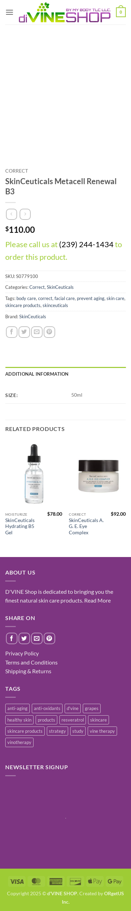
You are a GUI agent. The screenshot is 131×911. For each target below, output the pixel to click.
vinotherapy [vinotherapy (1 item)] (19, 742)
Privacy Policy (22, 653)
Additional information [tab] (37, 374)
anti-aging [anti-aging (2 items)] (17, 708)
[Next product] (11, 214)
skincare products (23, 305)
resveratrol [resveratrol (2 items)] (72, 720)
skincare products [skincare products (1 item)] (25, 731)
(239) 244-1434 (86, 244)
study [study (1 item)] (77, 731)
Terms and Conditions (31, 662)
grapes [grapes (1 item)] (92, 708)
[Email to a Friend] (37, 332)
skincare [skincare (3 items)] (98, 720)
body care (26, 298)
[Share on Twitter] (24, 332)
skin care (115, 298)
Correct (16, 171)
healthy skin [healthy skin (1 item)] (19, 720)
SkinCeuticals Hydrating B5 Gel (20, 526)
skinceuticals (55, 305)
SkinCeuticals (60, 287)
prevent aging (90, 298)
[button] (9, 12)
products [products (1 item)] (46, 720)
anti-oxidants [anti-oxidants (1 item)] (47, 708)
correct (45, 298)
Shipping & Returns (28, 671)
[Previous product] (25, 214)
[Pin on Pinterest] (49, 332)
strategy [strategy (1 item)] (57, 731)
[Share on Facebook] (11, 332)
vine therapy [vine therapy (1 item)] (102, 731)
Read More (97, 600)
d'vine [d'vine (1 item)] (73, 708)
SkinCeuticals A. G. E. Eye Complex (86, 526)
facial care (64, 298)
